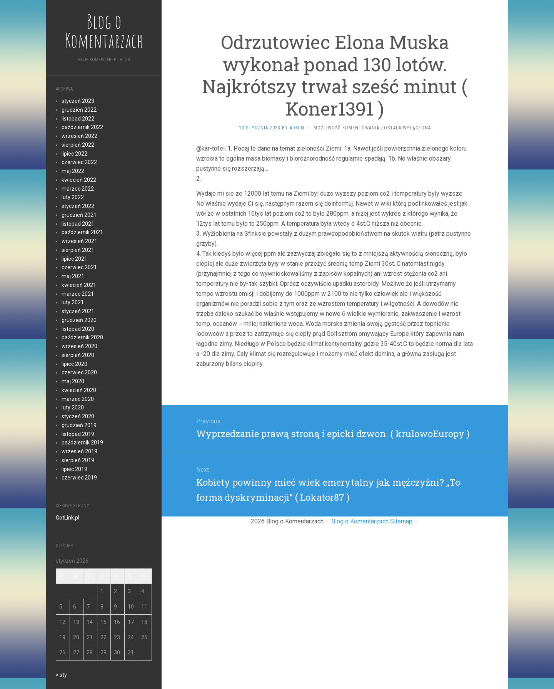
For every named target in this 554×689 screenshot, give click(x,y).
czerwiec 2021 (79, 267)
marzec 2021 (78, 294)
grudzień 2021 (79, 215)
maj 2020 (73, 381)
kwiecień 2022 (79, 180)
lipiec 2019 (74, 469)
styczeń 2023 (78, 101)
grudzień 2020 (79, 320)
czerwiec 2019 (79, 477)
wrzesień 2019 (79, 451)
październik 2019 (82, 442)
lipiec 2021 (74, 259)
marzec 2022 (78, 189)
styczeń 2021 (78, 311)
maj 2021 (73, 276)
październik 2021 (82, 232)
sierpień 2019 (78, 460)
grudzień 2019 (79, 425)
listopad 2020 (78, 329)
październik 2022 (82, 127)
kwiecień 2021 (79, 285)
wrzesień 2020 (79, 346)
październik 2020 (82, 337)
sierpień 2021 (78, 250)
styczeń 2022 (78, 206)
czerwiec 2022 (79, 162)
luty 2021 (73, 302)
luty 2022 (73, 197)
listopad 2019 (78, 434)
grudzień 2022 (79, 110)
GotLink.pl (67, 518)
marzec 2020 (78, 399)
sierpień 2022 (78, 145)
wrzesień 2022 (79, 136)
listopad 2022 (78, 119)
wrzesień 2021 (79, 241)
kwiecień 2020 (79, 390)
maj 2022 (73, 171)
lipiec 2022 (74, 154)
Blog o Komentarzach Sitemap (371, 521)
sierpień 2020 (78, 355)
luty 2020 (73, 407)
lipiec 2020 (74, 364)
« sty (61, 675)
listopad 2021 (78, 224)
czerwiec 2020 (79, 372)
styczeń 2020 (78, 416)
